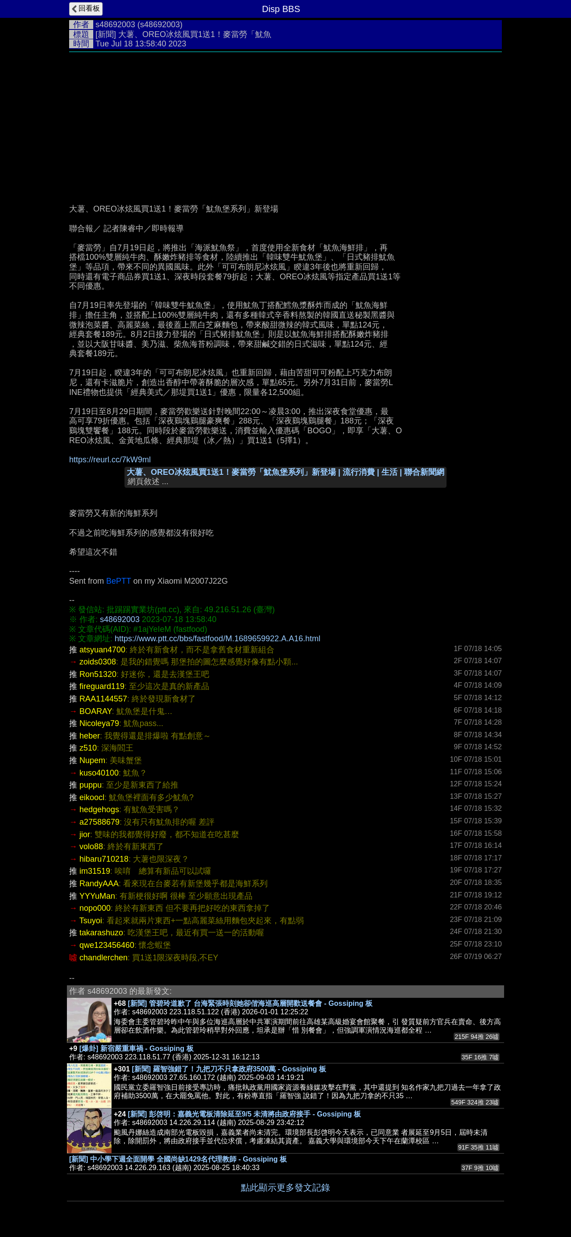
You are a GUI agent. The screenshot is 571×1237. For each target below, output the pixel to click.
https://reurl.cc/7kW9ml (110, 459)
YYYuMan (97, 896)
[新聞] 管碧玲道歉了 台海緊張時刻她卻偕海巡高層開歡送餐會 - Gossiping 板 (250, 1003)
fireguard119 (101, 686)
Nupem (92, 760)
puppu (90, 784)
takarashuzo (101, 932)
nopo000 (95, 908)
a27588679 (99, 822)
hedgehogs (99, 809)
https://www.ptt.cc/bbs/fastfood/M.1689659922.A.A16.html (217, 638)
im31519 (94, 871)
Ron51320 (97, 674)
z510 (88, 747)
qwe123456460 (106, 945)
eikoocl (91, 797)
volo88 (91, 846)
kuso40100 (99, 772)
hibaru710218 (103, 859)
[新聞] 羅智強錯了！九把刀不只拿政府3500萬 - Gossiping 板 (229, 1069)
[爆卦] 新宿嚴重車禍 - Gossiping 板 (136, 1048)
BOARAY (95, 711)
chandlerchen (103, 957)
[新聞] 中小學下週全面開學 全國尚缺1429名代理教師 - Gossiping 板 (178, 1159)
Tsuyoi (90, 920)
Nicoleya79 (99, 723)
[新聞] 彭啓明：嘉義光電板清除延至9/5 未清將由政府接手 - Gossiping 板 (244, 1114)
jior (84, 834)
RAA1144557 (103, 698)
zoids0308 (97, 661)
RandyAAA (99, 883)
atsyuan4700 (102, 649)
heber (89, 735)
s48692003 (115, 24)
